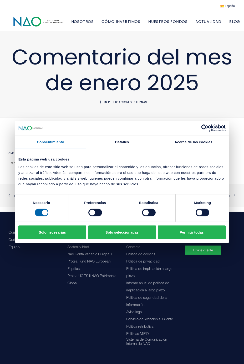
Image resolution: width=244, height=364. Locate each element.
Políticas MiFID (137, 334)
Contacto (133, 247)
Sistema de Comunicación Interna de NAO (146, 342)
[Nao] (45, 24)
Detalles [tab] (122, 142)
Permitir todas (192, 232)
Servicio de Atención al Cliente (149, 319)
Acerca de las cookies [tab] (194, 142)
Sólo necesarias (52, 232)
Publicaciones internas (127, 107)
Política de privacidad (143, 261)
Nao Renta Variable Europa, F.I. (91, 254)
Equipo (14, 247)
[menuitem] (227, 6)
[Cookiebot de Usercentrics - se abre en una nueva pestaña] (205, 128)
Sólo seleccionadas (121, 232)
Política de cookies (140, 254)
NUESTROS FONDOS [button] (182, 24)
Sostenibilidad (78, 247)
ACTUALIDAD (222, 24)
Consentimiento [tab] (50, 142)
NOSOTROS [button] (96, 24)
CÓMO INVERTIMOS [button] (135, 24)
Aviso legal (134, 312)
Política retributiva (139, 327)
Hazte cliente (203, 250)
